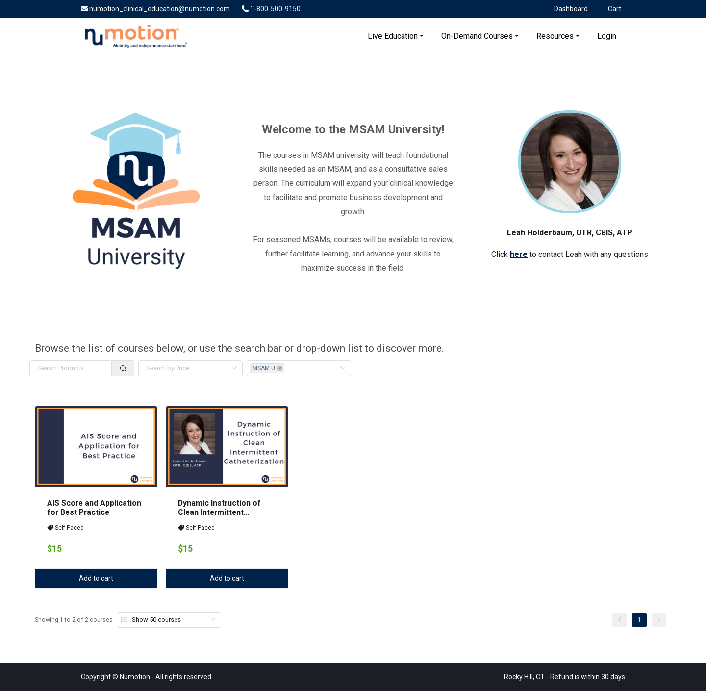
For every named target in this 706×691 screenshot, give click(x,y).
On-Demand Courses (477, 36)
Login (606, 36)
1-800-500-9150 (271, 9)
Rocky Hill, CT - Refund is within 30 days (564, 677)
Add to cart (96, 578)
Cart (612, 8)
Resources (555, 36)
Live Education (393, 36)
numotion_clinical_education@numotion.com (155, 9)
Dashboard (569, 8)
